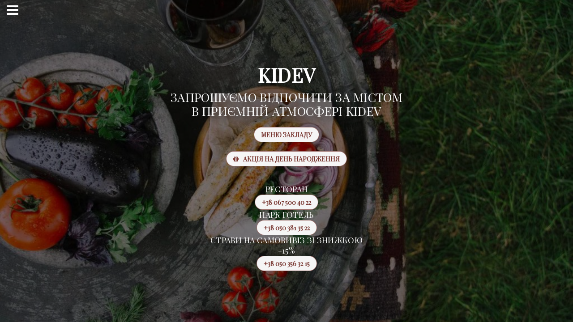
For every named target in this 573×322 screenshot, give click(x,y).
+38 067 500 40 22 (283, 202)
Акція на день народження (286, 159)
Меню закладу (286, 135)
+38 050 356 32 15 (283, 263)
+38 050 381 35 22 (283, 227)
